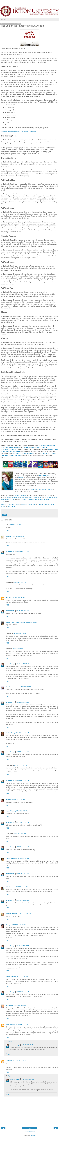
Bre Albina (9, 1060)
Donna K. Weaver (11, 913)
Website (3, 504)
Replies (10, 1041)
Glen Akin (9, 536)
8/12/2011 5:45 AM (23, 858)
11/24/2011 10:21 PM (19, 925)
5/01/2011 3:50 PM (19, 799)
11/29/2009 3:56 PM (20, 633)
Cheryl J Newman (11, 858)
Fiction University (21, 495)
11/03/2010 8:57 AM (26, 687)
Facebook (11, 504)
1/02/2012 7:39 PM (22, 976)
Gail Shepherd (10, 887)
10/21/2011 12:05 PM (24, 913)
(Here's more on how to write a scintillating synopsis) (18, 132)
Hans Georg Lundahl (12, 687)
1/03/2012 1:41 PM (23, 992)
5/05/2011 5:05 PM (20, 833)
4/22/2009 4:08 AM (18, 536)
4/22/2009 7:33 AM (23, 551)
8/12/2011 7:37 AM (23, 873)
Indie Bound (11, 506)
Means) (17, 447)
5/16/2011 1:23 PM (23, 847)
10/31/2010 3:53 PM (19, 648)
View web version (29, 1132)
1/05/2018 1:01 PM (22, 1024)
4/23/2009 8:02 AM (23, 610)
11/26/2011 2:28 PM (23, 946)
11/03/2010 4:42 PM (23, 702)
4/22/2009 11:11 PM (19, 597)
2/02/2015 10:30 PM (20, 1005)
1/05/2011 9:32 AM (23, 752)
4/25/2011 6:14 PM (23, 780)
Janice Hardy (10, 551)
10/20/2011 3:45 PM (23, 900)
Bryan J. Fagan (10, 1024)
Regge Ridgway (11, 811)
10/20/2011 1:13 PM (22, 887)
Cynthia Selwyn (11, 733)
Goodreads (32, 504)
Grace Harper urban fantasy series (40, 489)
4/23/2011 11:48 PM (20, 765)
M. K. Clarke (9, 1005)
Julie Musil (9, 799)
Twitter (18, 504)
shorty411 (9, 597)
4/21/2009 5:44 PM (15, 525)
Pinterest (24, 504)
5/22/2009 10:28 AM (32, 622)
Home (29, 1128)
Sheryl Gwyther (11, 976)
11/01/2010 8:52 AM (23, 664)
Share (4, 514)
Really (12, 447)
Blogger (33, 1135)
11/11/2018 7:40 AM (28, 1079)
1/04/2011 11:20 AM (22, 733)
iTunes (3, 506)
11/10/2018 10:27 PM (19, 1060)
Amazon (40, 504)
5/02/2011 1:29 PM (23, 822)
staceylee (9, 925)
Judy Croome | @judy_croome (15, 622)
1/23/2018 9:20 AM (27, 1045)
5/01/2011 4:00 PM (22, 811)
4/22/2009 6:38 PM (20, 582)
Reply (7, 530)
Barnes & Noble (49, 504)
